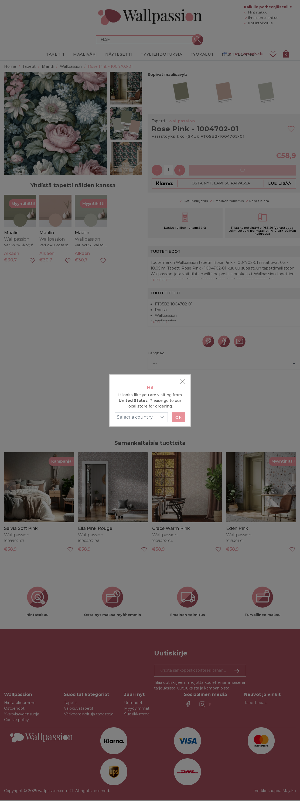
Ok (178, 417)
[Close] (182, 381)
